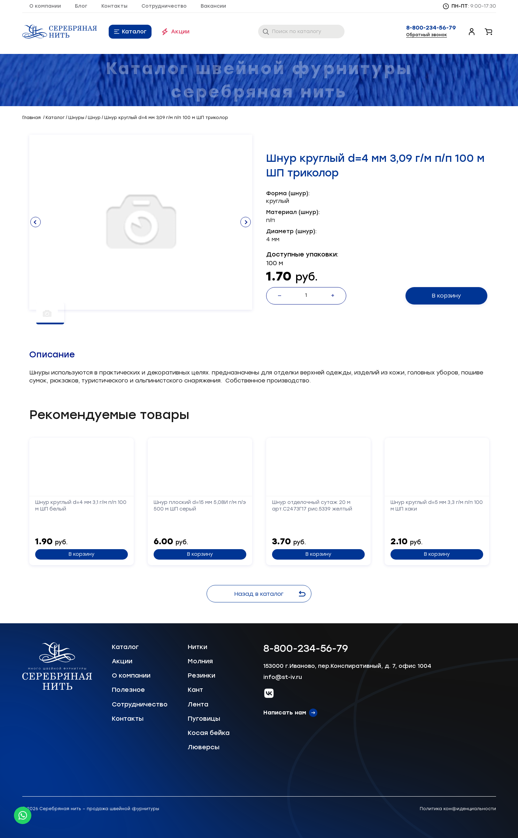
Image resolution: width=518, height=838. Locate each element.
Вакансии (213, 6)
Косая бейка (209, 733)
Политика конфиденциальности (458, 808)
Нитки (197, 647)
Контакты (114, 6)
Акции (180, 31)
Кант (195, 690)
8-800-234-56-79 (431, 28)
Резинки (201, 675)
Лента (198, 704)
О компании (45, 6)
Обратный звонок (426, 34)
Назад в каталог (271, 594)
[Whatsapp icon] (22, 815)
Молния (200, 661)
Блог (81, 6)
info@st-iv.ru (282, 677)
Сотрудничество (164, 6)
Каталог (134, 31)
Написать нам (284, 712)
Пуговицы (204, 718)
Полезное (128, 690)
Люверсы (203, 747)
